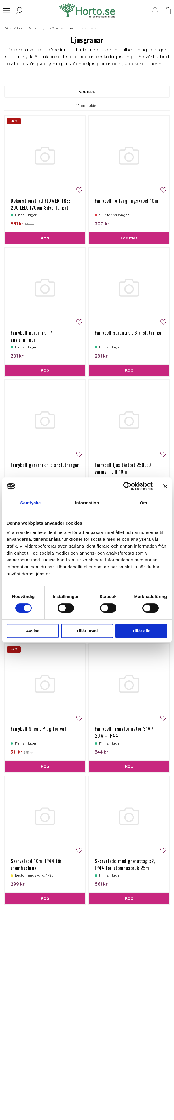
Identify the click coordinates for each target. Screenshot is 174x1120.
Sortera (87, 92)
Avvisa (33, 630)
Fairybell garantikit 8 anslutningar (45, 464)
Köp (45, 238)
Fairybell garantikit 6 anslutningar (129, 332)
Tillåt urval (87, 630)
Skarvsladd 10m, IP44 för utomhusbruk (36, 864)
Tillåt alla (141, 630)
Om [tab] (143, 502)
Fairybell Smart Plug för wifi (39, 728)
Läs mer (129, 238)
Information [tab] (87, 502)
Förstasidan (13, 28)
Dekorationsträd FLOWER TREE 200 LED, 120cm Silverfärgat (41, 204)
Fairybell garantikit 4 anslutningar (32, 336)
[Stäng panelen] (165, 486)
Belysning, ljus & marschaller (50, 28)
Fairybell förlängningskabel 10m (126, 200)
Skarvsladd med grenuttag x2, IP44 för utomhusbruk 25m (125, 864)
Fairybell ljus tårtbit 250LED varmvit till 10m (123, 468)
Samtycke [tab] (30, 502)
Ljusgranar (87, 28)
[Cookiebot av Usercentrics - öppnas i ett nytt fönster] (127, 486)
